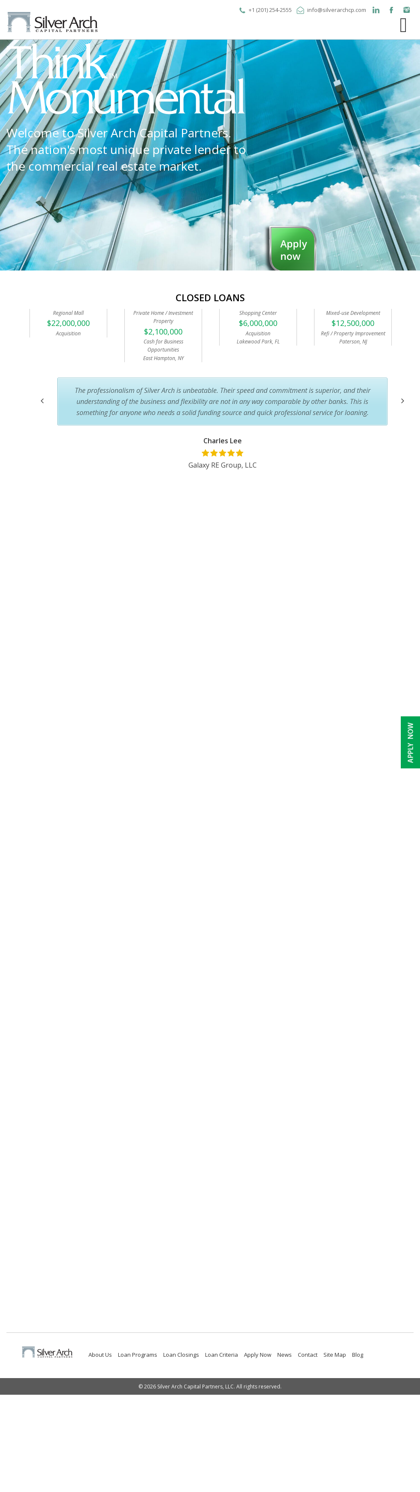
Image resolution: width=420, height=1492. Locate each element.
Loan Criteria (221, 1354)
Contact (307, 1354)
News (284, 1354)
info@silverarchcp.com (336, 10)
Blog (357, 1354)
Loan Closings (181, 1354)
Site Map (334, 1354)
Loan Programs (137, 1354)
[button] (42, 400)
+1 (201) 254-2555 (270, 10)
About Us (100, 1354)
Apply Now (257, 1354)
